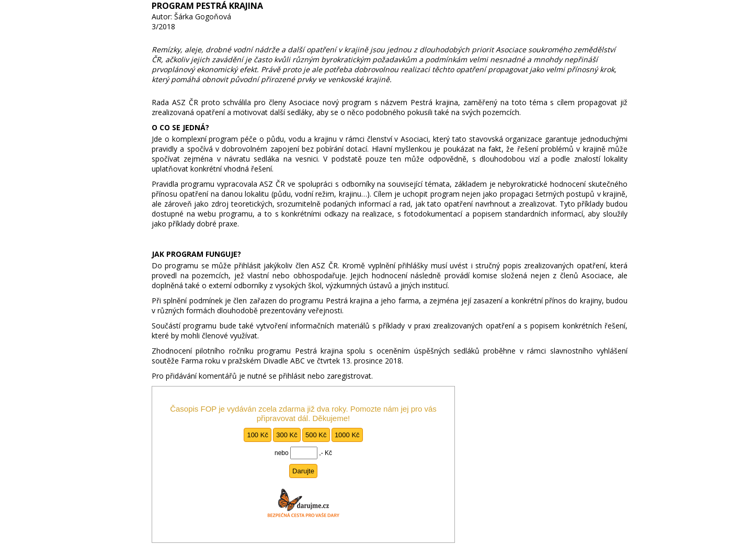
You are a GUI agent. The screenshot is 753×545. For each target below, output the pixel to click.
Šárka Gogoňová (202, 16)
